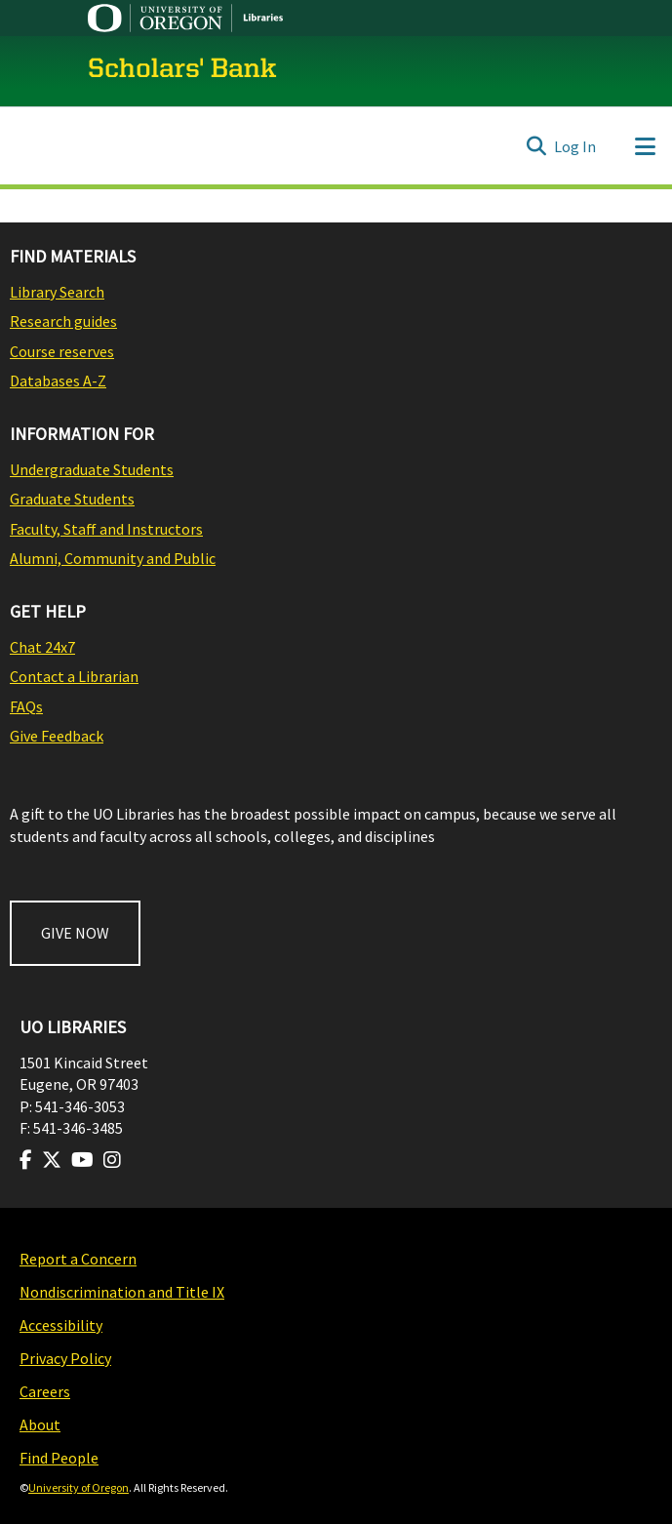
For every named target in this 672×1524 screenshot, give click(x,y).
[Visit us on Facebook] (26, 1160)
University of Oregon (78, 1487)
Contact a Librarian (74, 676)
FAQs (26, 706)
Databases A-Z (58, 380)
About (40, 1424)
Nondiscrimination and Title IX (122, 1292)
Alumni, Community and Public (113, 558)
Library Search (57, 291)
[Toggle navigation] (644, 146)
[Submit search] (536, 146)
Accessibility (61, 1325)
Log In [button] (576, 146)
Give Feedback (56, 735)
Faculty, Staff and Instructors (106, 529)
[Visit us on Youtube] (82, 1160)
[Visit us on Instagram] (112, 1160)
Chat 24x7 (42, 647)
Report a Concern (78, 1258)
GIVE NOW (75, 932)
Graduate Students (72, 498)
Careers (45, 1391)
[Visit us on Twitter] (51, 1160)
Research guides (63, 321)
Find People (59, 1457)
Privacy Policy (65, 1358)
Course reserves (62, 351)
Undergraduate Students (92, 469)
